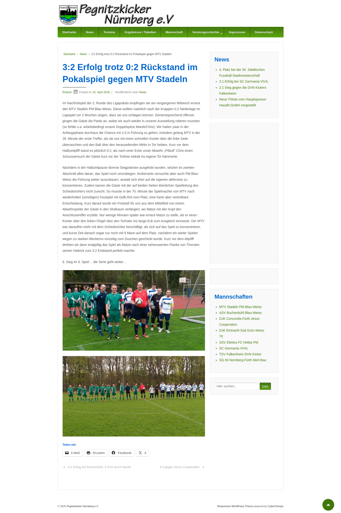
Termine (109, 32)
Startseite (69, 32)
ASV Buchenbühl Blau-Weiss (240, 313)
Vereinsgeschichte (205, 32)
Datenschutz (264, 32)
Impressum (237, 32)
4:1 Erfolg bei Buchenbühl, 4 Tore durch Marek (99, 467)
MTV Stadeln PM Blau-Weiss (240, 307)
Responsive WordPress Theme (235, 506)
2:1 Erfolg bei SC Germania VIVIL (244, 81)
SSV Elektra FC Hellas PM (238, 342)
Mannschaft (174, 32)
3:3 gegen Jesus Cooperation (180, 467)
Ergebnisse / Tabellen (140, 32)
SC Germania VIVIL (233, 348)
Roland (67, 92)
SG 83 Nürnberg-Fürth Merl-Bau (242, 360)
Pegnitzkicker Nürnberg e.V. (82, 506)
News (90, 32)
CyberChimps (276, 506)
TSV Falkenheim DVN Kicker (240, 354)
